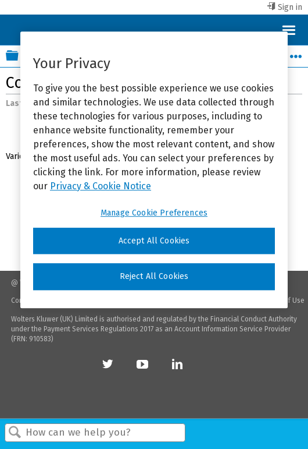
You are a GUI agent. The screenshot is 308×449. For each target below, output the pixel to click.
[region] (154, 169)
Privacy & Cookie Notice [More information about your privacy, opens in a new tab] (100, 186)
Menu (288, 29)
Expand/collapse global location (295, 52)
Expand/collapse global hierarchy (20, 56)
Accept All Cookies (154, 241)
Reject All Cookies (154, 276)
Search (15, 433)
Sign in (290, 7)
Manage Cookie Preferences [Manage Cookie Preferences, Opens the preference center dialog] (154, 213)
